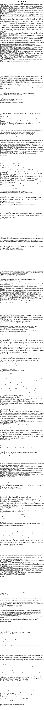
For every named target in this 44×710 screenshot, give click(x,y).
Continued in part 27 (3, 706)
